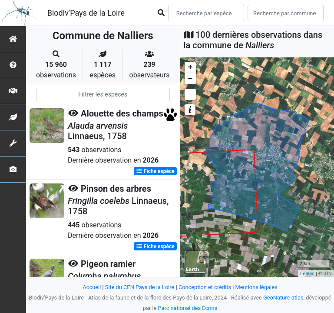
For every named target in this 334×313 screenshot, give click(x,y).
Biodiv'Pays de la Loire (86, 12)
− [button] (190, 78)
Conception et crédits (205, 287)
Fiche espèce (155, 171)
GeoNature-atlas (283, 297)
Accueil (92, 287)
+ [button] (190, 67)
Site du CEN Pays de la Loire (140, 287)
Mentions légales (256, 287)
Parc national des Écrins (187, 308)
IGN (327, 273)
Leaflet (307, 273)
